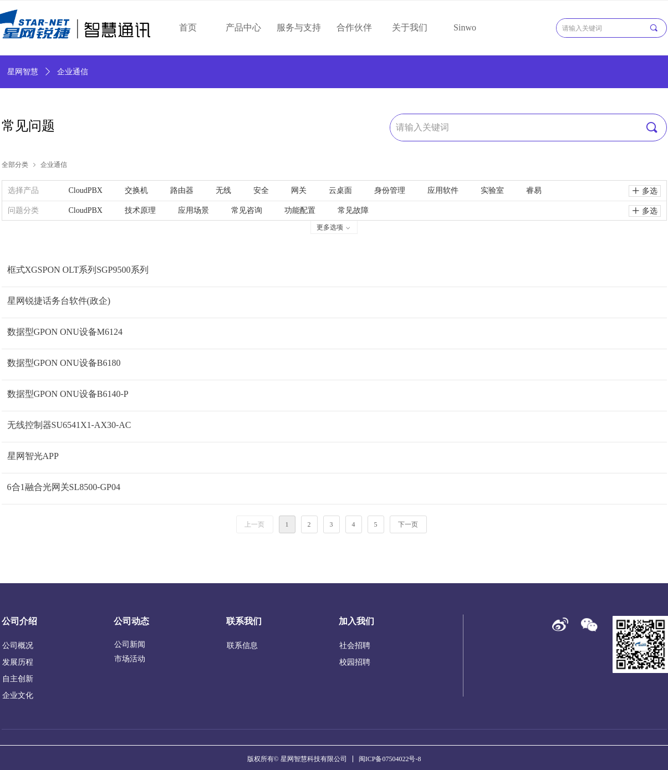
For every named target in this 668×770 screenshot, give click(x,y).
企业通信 (53, 165)
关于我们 (409, 27)
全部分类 (15, 165)
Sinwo (464, 27)
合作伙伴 (354, 27)
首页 (188, 27)
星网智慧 (22, 72)
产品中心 (243, 27)
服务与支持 (299, 27)
